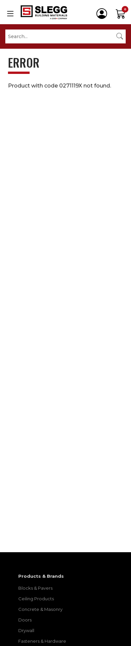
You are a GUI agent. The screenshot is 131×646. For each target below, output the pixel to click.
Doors (25, 619)
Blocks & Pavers (35, 588)
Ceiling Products (36, 598)
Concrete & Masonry (40, 609)
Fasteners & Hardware (42, 641)
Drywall (26, 630)
